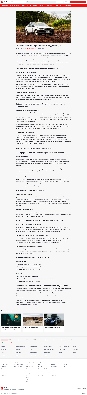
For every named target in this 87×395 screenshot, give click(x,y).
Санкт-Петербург (20, 346)
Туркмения (5, 342)
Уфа (31, 349)
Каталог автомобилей (5, 364)
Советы (40, 373)
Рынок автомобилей (42, 368)
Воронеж (75, 349)
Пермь (3, 352)
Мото (23, 5)
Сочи (45, 355)
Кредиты (35, 5)
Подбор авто (3, 375)
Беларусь (12, 340)
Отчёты (29, 5)
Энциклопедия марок (18, 366)
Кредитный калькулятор (6, 370)
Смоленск (33, 355)
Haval (27, 381)
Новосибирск (33, 346)
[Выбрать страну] (14, 2)
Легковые (5, 5)
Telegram (79, 388)
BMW (27, 364)
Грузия (13, 342)
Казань (75, 346)
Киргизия (47, 340)
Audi (27, 375)
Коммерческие (14, 5)
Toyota (27, 368)
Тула (74, 352)
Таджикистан (65, 340)
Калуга (17, 355)
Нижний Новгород (64, 346)
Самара (17, 349)
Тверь (60, 352)
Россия (4, 340)
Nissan (27, 377)
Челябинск (4, 349)
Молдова (55, 340)
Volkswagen (28, 373)
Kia (26, 370)
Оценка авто (42, 5)
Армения (29, 340)
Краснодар (62, 349)
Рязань (3, 355)
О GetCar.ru (65, 364)
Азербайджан (38, 340)
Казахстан (21, 340)
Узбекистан (74, 340)
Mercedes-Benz (29, 366)
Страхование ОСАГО (5, 373)
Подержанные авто (42, 370)
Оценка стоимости (5, 368)
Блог (61, 5)
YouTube (84, 388)
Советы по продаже (18, 368)
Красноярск (33, 352)
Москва (3, 346)
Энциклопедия (68, 5)
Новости (56, 5)
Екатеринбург (48, 346)
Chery (27, 379)
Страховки (49, 5)
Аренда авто (41, 375)
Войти (66, 1)
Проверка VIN (4, 366)
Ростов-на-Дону (49, 349)
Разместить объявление (78, 1)
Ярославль (47, 352)
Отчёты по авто (54, 375)
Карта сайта (83, 393)
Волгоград (18, 352)
